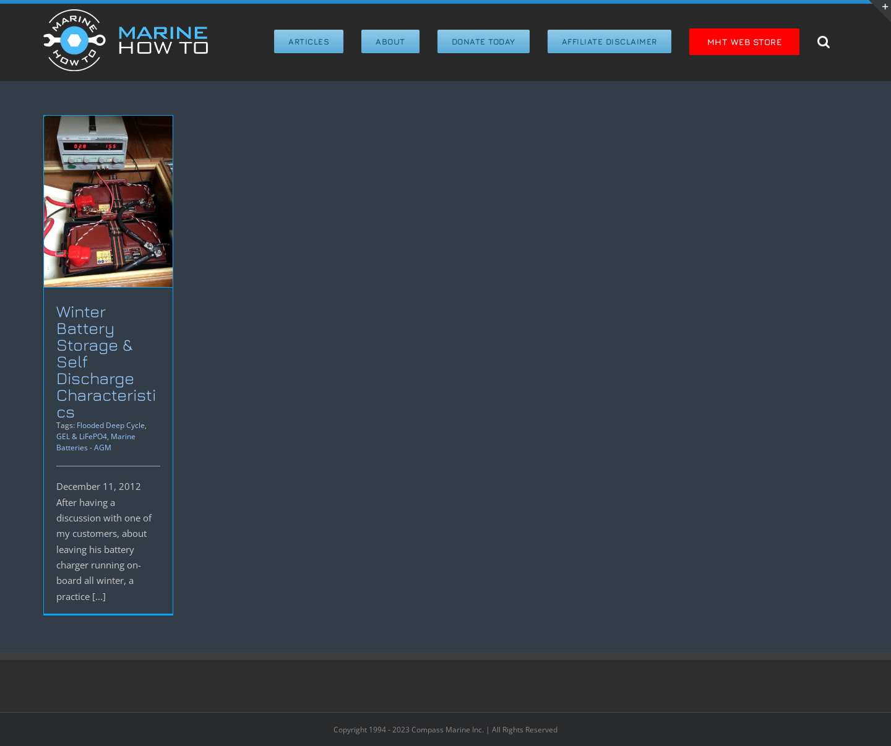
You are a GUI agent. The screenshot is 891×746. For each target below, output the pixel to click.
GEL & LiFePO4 (81, 436)
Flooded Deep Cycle (111, 425)
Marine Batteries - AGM (96, 442)
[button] (823, 40)
